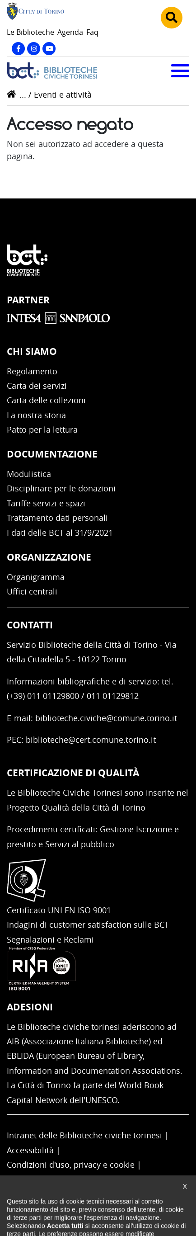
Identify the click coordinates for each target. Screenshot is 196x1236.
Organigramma (36, 576)
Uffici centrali (32, 591)
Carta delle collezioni (46, 400)
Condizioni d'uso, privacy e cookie (71, 1164)
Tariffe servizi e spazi (46, 503)
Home (11, 94)
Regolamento (32, 371)
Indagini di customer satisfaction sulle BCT (88, 924)
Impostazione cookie (46, 1179)
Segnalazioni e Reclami (50, 939)
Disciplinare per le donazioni (61, 488)
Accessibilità (30, 1150)
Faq (92, 32)
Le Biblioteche (30, 32)
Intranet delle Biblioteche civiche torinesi (84, 1135)
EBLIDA (20, 1055)
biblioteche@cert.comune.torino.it (91, 739)
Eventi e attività (63, 94)
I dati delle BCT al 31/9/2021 (60, 532)
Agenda (70, 32)
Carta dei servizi (37, 385)
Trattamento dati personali (57, 517)
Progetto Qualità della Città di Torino (76, 807)
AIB (13, 1041)
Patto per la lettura (42, 429)
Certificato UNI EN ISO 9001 (59, 910)
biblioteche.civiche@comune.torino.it (106, 717)
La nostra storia (36, 415)
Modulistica (29, 473)
